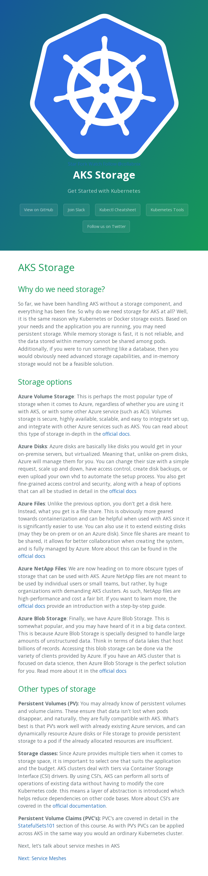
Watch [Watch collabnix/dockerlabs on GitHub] (95, 164)
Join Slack (76, 209)
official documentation (79, 805)
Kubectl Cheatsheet (117, 209)
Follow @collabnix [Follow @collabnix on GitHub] (121, 164)
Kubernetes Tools (167, 209)
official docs (116, 433)
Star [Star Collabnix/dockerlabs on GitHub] (72, 164)
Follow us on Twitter (106, 226)
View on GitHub (38, 209)
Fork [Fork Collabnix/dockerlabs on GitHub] (82, 164)
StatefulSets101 (36, 825)
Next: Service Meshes (42, 858)
